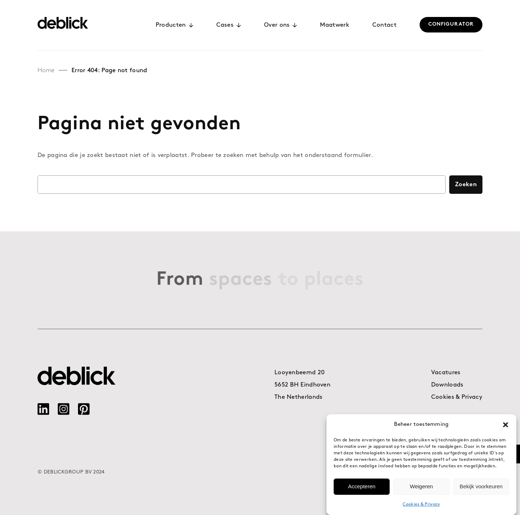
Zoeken (466, 185)
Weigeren (421, 487)
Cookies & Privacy (421, 504)
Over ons (280, 25)
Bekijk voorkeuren (481, 487)
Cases (228, 25)
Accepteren (362, 487)
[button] (505, 424)
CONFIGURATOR (451, 24)
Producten (174, 25)
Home (46, 70)
